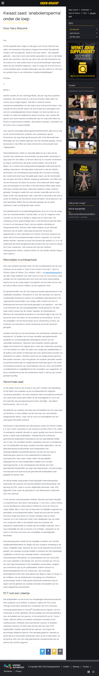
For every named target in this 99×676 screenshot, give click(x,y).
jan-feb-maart (75, 37)
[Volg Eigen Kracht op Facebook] (88, 672)
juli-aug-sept (74, 29)
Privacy (19, 671)
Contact (86, 667)
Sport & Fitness (74, 13)
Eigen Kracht (73, 10)
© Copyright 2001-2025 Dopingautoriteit (44, 667)
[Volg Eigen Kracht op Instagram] (93, 672)
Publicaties (85, 10)
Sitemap (76, 667)
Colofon (66, 667)
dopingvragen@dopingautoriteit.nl (82, 214)
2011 (85, 13)
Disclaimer (8, 671)
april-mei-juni (74, 33)
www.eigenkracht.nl (53, 272)
